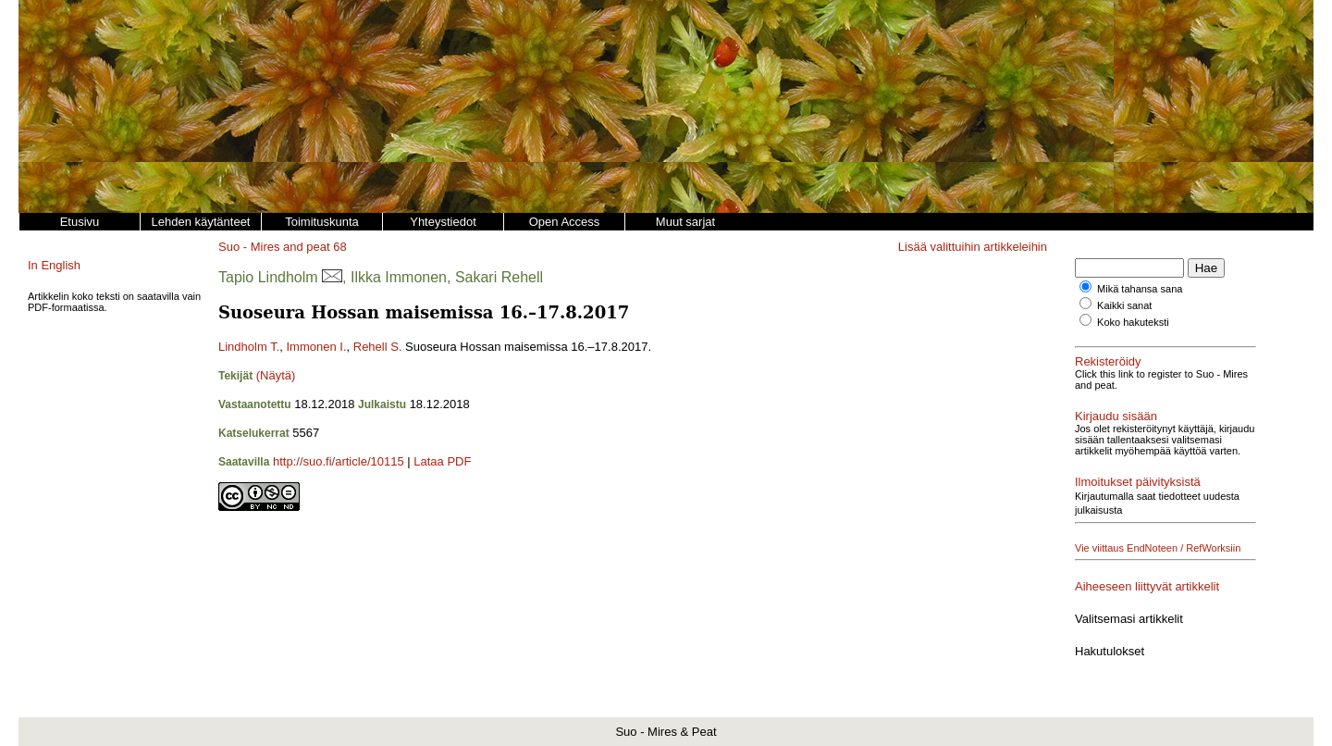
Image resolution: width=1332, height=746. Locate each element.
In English (54, 265)
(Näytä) (276, 375)
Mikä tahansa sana (1139, 288)
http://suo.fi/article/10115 (338, 461)
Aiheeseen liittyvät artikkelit (1147, 586)
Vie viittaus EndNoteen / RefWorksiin (1157, 547)
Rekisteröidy (1108, 361)
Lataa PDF (442, 461)
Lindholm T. (248, 347)
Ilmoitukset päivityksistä (1138, 482)
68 (339, 247)
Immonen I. (316, 347)
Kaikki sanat (1124, 305)
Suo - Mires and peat (274, 247)
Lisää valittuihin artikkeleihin (972, 247)
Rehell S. (377, 347)
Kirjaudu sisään (1116, 416)
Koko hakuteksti (1133, 322)
